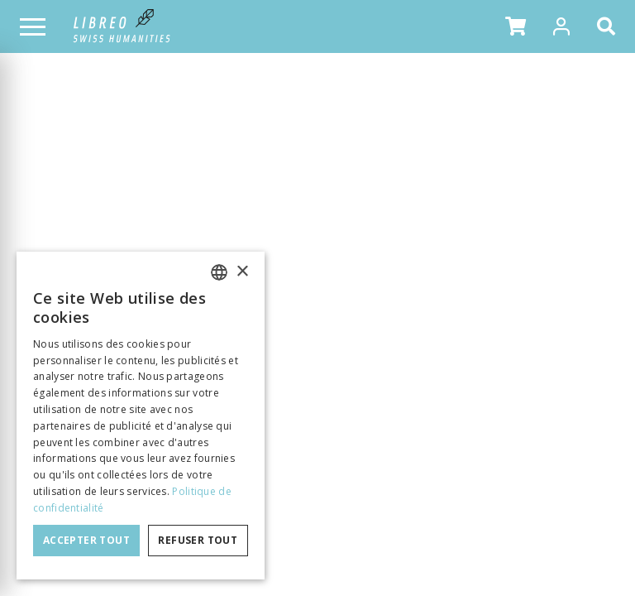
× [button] (242, 272)
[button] (515, 26)
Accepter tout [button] (86, 540)
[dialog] (141, 415)
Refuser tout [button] (197, 540)
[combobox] (219, 272)
